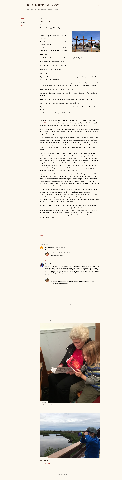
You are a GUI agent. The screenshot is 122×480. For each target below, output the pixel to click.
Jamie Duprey (49, 247)
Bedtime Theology (43, 5)
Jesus (22, 25)
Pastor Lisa (53, 252)
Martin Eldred (49, 264)
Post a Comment (48, 408)
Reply (47, 260)
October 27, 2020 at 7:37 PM (65, 279)
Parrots (44, 460)
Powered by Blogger (61, 475)
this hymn (47, 123)
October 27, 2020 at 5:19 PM (61, 264)
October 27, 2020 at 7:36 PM (65, 252)
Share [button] (22, 18)
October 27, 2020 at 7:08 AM (61, 247)
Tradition (46, 404)
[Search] (98, 5)
